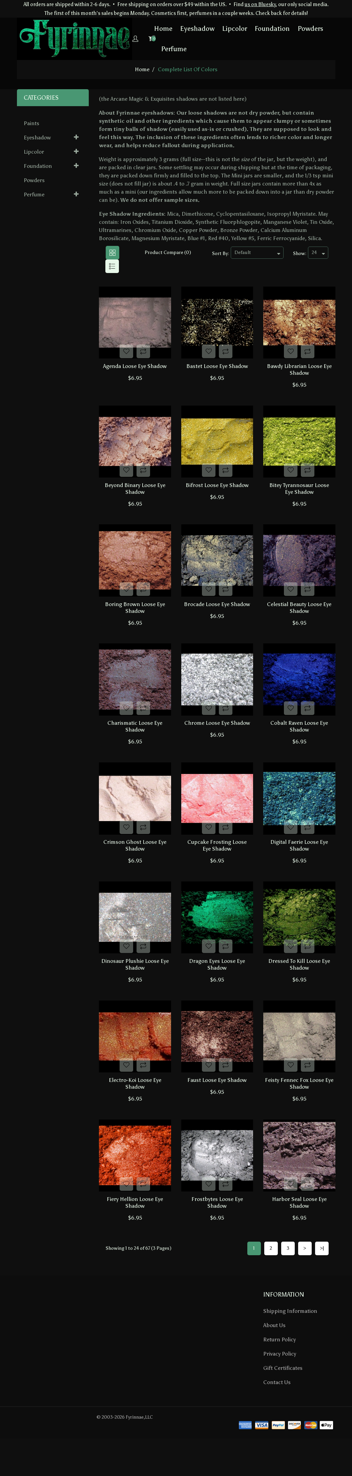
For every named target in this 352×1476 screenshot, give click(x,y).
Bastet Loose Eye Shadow (217, 367)
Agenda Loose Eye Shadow (135, 367)
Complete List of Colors (188, 69)
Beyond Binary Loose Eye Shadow (135, 493)
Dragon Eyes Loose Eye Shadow (217, 984)
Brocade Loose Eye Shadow (217, 612)
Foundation (249, 28)
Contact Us (277, 1411)
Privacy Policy (279, 1382)
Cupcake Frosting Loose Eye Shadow (217, 861)
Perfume (151, 49)
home (142, 69)
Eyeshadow (174, 28)
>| (322, 1277)
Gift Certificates (283, 1397)
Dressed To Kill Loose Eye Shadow (299, 984)
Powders (287, 28)
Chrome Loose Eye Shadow (217, 735)
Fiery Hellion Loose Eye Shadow (135, 1229)
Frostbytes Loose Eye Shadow (217, 1229)
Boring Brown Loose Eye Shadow (135, 616)
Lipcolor (211, 28)
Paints (31, 123)
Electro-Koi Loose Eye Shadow (135, 1106)
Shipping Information (290, 1340)
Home (140, 28)
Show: (299, 253)
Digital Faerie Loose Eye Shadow (299, 861)
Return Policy (279, 1368)
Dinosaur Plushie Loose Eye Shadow (135, 984)
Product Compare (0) (168, 252)
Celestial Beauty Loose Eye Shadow (299, 616)
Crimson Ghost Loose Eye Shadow (134, 861)
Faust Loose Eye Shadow (217, 1103)
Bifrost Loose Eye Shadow (217, 490)
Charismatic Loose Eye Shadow (134, 738)
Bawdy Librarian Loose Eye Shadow (299, 370)
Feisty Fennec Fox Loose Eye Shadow (299, 1106)
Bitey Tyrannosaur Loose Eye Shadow (299, 493)
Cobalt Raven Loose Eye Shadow (299, 738)
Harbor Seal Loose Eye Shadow (299, 1229)
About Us (274, 1354)
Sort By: (220, 253)
